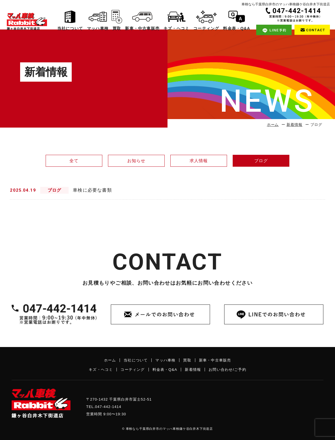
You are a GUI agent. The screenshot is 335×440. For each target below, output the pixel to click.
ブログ (261, 160)
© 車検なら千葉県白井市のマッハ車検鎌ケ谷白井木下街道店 (167, 428)
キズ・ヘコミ (175, 22)
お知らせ (136, 160)
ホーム (273, 124)
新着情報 (294, 124)
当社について (70, 22)
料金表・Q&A (235, 22)
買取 (116, 22)
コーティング (205, 22)
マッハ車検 (97, 22)
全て (74, 160)
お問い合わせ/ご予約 (227, 369)
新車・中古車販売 (141, 22)
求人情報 (199, 160)
